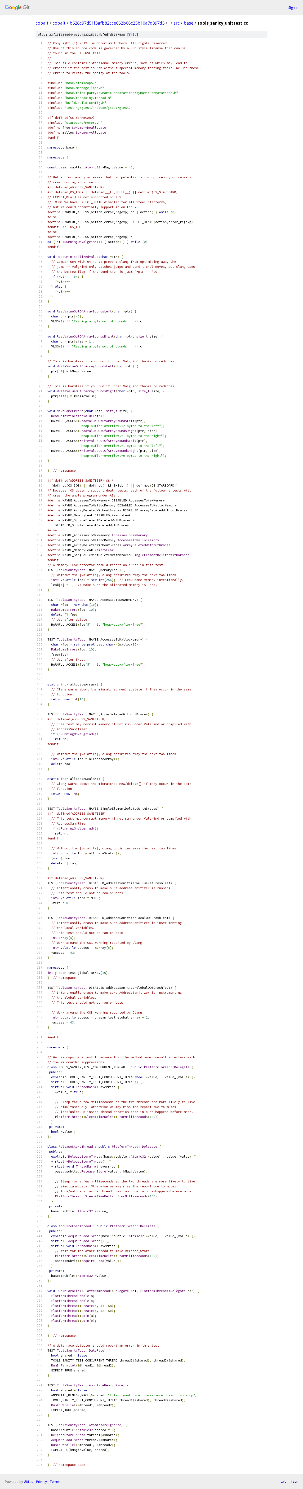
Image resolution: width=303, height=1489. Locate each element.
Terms (55, 1481)
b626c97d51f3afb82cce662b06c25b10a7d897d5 (117, 23)
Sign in (293, 7)
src (177, 23)
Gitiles (28, 1481)
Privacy (41, 1481)
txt (283, 1481)
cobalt (42, 23)
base (188, 23)
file (132, 35)
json (294, 1481)
